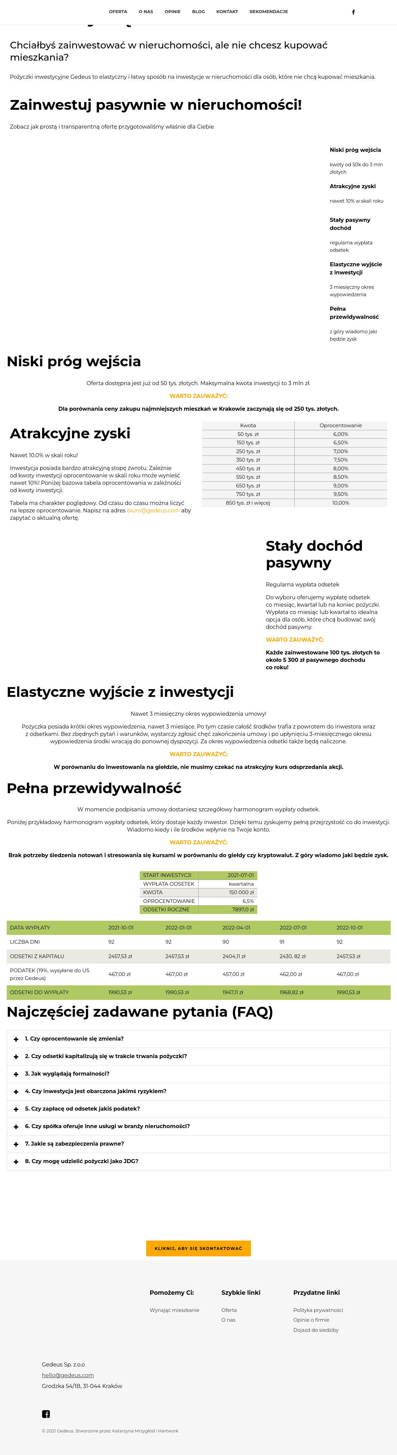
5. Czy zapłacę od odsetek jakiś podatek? (82, 1109)
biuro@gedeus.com (153, 510)
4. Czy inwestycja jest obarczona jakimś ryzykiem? (96, 1091)
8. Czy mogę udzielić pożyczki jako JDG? (82, 1161)
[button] (198, 1039)
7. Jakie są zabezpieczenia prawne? (74, 1144)
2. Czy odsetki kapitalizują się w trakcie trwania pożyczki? (106, 1056)
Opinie (172, 11)
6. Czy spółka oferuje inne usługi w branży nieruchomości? (107, 1126)
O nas (146, 11)
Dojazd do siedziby (316, 1330)
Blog (198, 11)
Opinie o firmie (311, 1320)
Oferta (118, 11)
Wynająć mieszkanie (174, 1310)
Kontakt (227, 11)
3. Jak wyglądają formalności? (67, 1074)
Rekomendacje (269, 11)
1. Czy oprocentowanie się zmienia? (74, 1039)
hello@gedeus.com (68, 1375)
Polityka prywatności (318, 1310)
